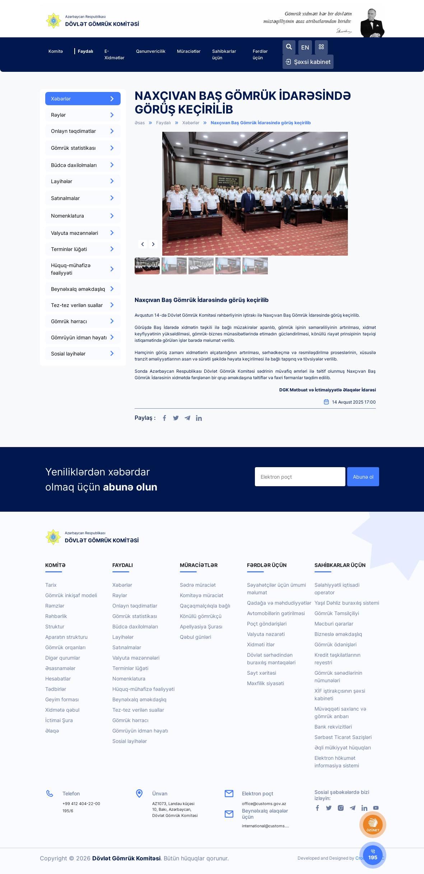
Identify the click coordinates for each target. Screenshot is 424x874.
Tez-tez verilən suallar (83, 305)
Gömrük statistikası (134, 616)
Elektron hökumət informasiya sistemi (336, 761)
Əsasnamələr (60, 668)
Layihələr (83, 181)
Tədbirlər (55, 689)
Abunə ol (363, 477)
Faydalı (83, 51)
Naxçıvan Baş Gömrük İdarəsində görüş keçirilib (261, 122)
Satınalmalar (126, 647)
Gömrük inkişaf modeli (71, 595)
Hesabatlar (58, 678)
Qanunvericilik (151, 51)
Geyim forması (62, 699)
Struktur (54, 626)
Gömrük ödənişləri (335, 644)
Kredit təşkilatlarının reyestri (337, 658)
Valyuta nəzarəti (266, 634)
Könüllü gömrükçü (201, 616)
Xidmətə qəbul (62, 710)
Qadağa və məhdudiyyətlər (279, 603)
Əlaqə (52, 730)
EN (305, 47)
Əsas (140, 122)
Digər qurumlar (62, 658)
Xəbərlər (83, 99)
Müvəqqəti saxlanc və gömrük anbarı (340, 712)
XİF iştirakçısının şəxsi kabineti (339, 694)
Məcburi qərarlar (333, 623)
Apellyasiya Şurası (201, 626)
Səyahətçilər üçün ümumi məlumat (276, 588)
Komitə (55, 51)
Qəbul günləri (195, 637)
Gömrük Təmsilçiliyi (336, 613)
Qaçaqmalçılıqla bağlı (205, 606)
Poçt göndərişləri (266, 623)
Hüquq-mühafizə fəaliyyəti (83, 269)
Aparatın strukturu (66, 637)
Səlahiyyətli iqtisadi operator (336, 588)
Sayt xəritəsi (261, 673)
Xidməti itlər (261, 644)
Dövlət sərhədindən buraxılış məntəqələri (271, 658)
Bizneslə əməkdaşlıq (338, 634)
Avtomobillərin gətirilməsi (276, 613)
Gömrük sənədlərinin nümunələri (338, 676)
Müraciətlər (189, 51)
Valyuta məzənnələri (83, 233)
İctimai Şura (59, 720)
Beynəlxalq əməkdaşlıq (83, 289)
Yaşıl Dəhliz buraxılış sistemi (346, 603)
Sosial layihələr (83, 353)
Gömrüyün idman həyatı (83, 337)
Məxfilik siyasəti (265, 683)
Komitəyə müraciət (201, 595)
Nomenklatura (128, 678)
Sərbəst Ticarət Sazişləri (343, 737)
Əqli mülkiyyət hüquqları (342, 747)
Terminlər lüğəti (83, 249)
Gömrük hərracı (83, 321)
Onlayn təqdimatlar (83, 131)
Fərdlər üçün (260, 54)
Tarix (51, 585)
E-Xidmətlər (114, 54)
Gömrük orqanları (65, 647)
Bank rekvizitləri (333, 727)
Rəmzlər (54, 606)
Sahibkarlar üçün (224, 54)
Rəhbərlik (56, 616)
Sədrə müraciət (198, 585)
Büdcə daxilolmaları (83, 165)
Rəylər (83, 115)
